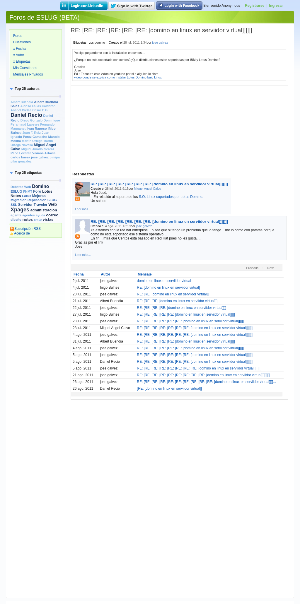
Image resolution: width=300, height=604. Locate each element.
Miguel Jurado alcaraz (37, 149)
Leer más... (83, 209)
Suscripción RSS (25, 229)
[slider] (59, 96)
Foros (17, 36)
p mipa (55, 157)
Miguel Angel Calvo (147, 188)
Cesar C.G (39, 110)
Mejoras (39, 196)
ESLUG (16, 191)
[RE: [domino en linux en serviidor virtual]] (169, 388)
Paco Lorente (21, 153)
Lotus (26, 196)
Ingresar (276, 6)
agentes (28, 215)
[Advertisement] (35, 330)
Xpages (20, 210)
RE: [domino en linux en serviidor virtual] (168, 287)
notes (27, 219)
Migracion (18, 200)
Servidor (25, 205)
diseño (16, 219)
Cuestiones (22, 42)
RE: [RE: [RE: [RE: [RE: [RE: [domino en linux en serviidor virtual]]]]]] (190, 321)
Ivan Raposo (37, 128)
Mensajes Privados (28, 74)
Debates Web (21, 187)
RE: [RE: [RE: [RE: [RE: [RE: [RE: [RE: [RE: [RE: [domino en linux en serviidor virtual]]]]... (206, 382)
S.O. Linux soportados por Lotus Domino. (171, 197)
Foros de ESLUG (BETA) (44, 17)
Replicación (37, 200)
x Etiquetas (21, 61)
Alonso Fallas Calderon (37, 106)
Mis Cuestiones (25, 68)
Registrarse (254, 6)
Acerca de (19, 233)
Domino (40, 186)
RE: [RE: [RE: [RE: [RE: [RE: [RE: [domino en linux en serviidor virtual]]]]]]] (159, 184)
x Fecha (19, 49)
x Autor (18, 55)
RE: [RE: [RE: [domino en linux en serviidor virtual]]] (177, 301)
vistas (48, 219)
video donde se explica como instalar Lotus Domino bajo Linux (118, 77)
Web (52, 204)
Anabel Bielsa (21, 110)
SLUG (52, 200)
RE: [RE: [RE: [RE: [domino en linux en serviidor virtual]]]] (181, 308)
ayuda (40, 215)
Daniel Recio (26, 115)
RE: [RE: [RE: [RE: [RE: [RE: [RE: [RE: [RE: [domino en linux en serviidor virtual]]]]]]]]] (203, 375)
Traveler (40, 205)
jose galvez (40, 157)
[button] (24, 89)
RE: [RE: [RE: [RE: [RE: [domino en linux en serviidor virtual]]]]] (186, 314)
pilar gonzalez (21, 161)
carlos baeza (20, 157)
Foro (37, 191)
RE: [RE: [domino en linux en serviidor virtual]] (173, 294)
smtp (38, 219)
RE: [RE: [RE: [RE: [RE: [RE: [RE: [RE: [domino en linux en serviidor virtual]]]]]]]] (199, 368)
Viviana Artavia (43, 153)
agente (16, 215)
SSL (14, 204)
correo (52, 215)
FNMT (27, 191)
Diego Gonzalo (32, 120)
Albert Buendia (22, 102)
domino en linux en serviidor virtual (164, 281)
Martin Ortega (32, 141)
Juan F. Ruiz (32, 132)
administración (43, 210)
